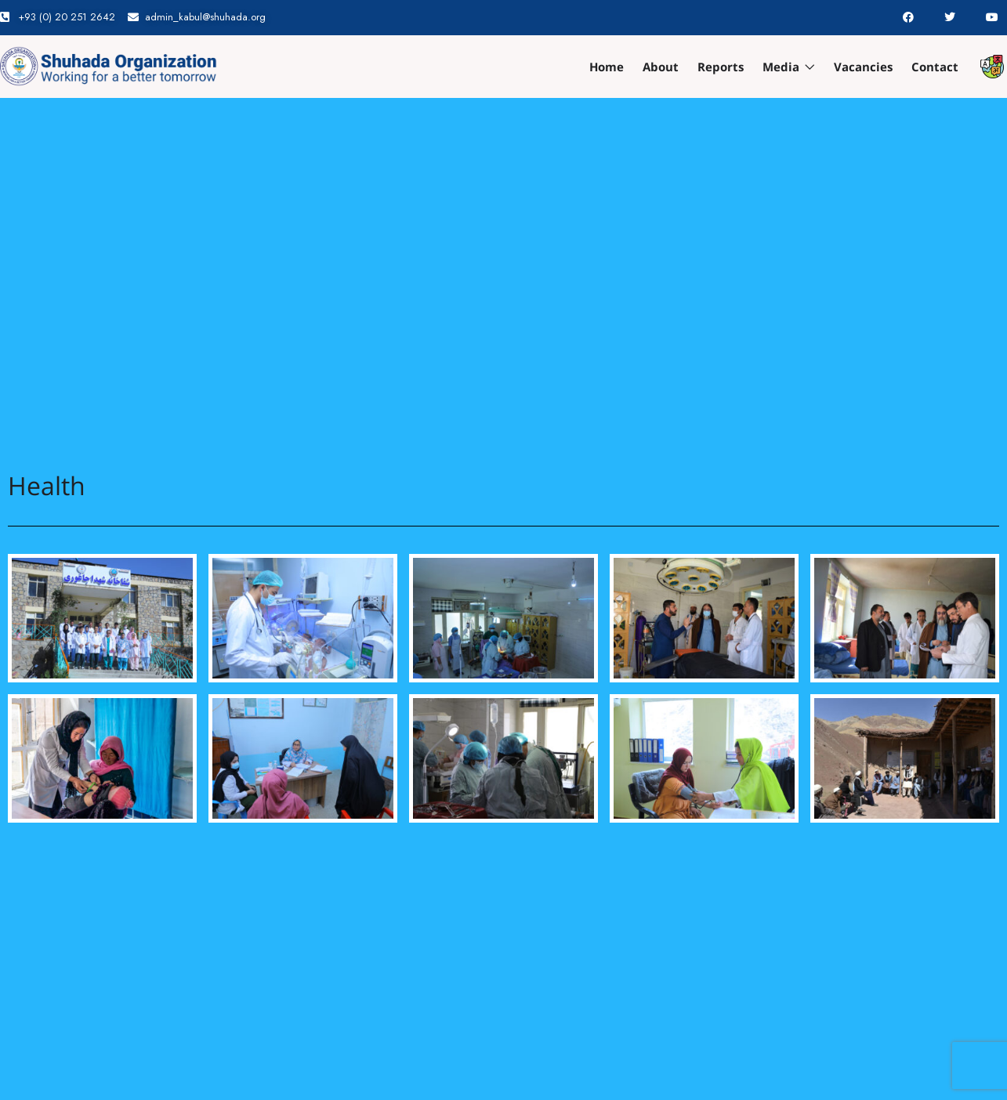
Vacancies (863, 66)
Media (788, 66)
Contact (934, 66)
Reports (720, 66)
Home (606, 66)
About (661, 66)
